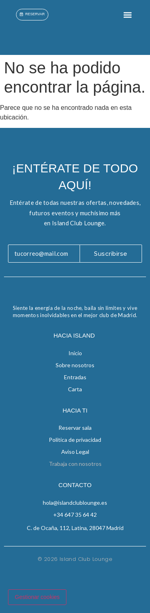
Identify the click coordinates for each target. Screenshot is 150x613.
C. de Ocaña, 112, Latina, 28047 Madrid (75, 527)
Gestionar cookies (37, 597)
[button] (127, 14)
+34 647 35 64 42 (75, 514)
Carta (75, 389)
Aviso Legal (75, 451)
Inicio (75, 353)
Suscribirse (111, 253)
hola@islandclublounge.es (75, 502)
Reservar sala (75, 427)
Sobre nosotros (75, 365)
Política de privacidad (75, 439)
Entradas (75, 377)
